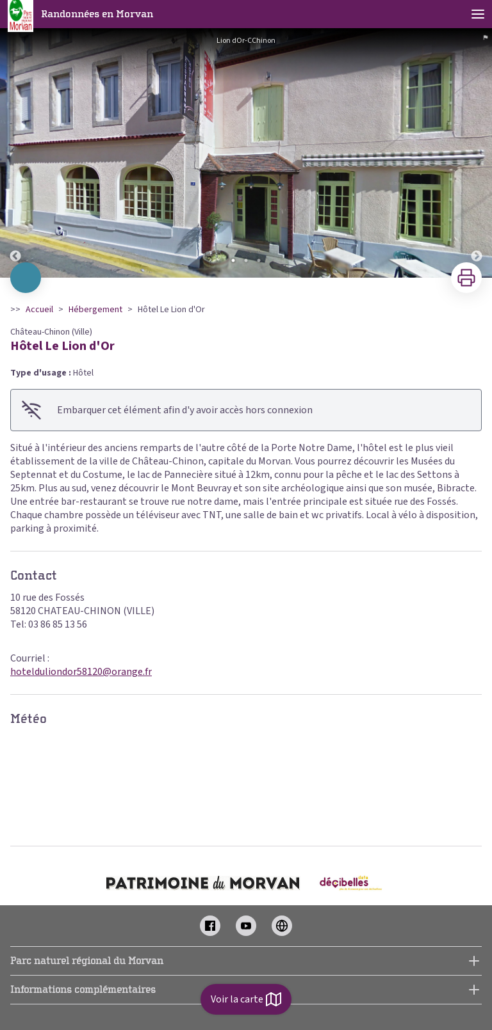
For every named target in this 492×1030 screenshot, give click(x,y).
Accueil (39, 309)
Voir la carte (246, 999)
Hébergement (95, 309)
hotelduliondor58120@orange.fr (81, 672)
